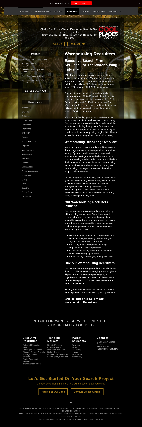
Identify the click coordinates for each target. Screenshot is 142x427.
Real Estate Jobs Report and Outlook (33, 81)
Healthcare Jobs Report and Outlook (33, 71)
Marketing (26, 158)
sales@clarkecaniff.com (107, 349)
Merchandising (27, 167)
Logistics (25, 146)
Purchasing (26, 175)
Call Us (57, 44)
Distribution (26, 125)
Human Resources (29, 141)
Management (27, 154)
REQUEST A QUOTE (81, 3)
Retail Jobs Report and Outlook (34, 76)
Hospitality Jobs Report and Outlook (32, 65)
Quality (24, 180)
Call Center (26, 116)
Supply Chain (27, 192)
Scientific (25, 188)
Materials (25, 163)
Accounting (26, 108)
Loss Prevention (28, 150)
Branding (25, 112)
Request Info (77, 44)
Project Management (30, 171)
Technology (26, 196)
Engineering (26, 129)
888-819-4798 (103, 346)
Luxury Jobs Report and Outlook (34, 59)
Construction (27, 120)
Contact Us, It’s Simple (87, 391)
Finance (25, 137)
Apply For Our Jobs (53, 391)
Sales (24, 184)
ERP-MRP (26, 133)
